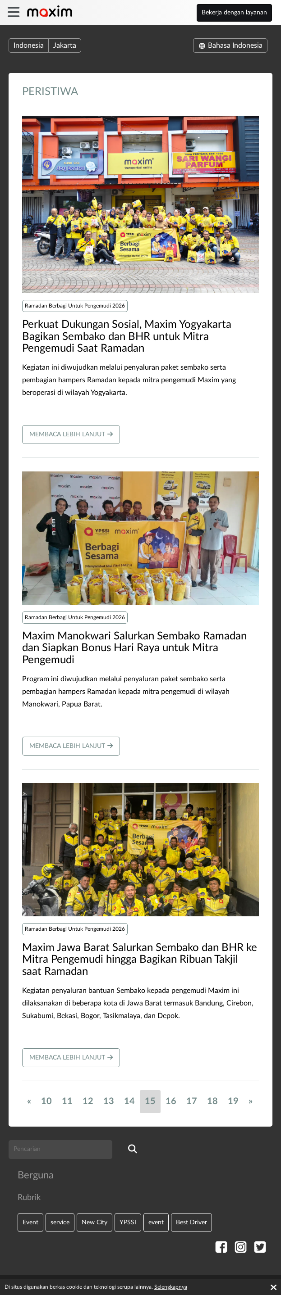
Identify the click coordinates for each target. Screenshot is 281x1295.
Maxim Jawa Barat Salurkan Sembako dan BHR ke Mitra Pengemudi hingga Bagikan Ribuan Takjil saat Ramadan (139, 959)
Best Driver (191, 1222)
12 (88, 1101)
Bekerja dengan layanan (234, 12)
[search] (132, 1149)
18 (212, 1101)
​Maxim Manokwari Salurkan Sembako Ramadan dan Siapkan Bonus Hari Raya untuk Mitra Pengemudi (134, 648)
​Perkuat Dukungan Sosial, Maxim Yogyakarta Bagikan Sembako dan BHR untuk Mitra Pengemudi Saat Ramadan (126, 336)
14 (129, 1101)
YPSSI (128, 1222)
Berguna (36, 1175)
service (60, 1222)
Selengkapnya (170, 1287)
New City (94, 1222)
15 (150, 1101)
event (156, 1222)
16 (171, 1101)
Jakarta (64, 45)
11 (67, 1101)
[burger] (13, 12)
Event (30, 1222)
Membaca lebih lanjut (71, 434)
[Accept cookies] (273, 1287)
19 (233, 1101)
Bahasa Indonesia (230, 45)
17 (191, 1101)
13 (108, 1101)
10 (46, 1101)
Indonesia (29, 45)
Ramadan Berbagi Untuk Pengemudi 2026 (75, 305)
